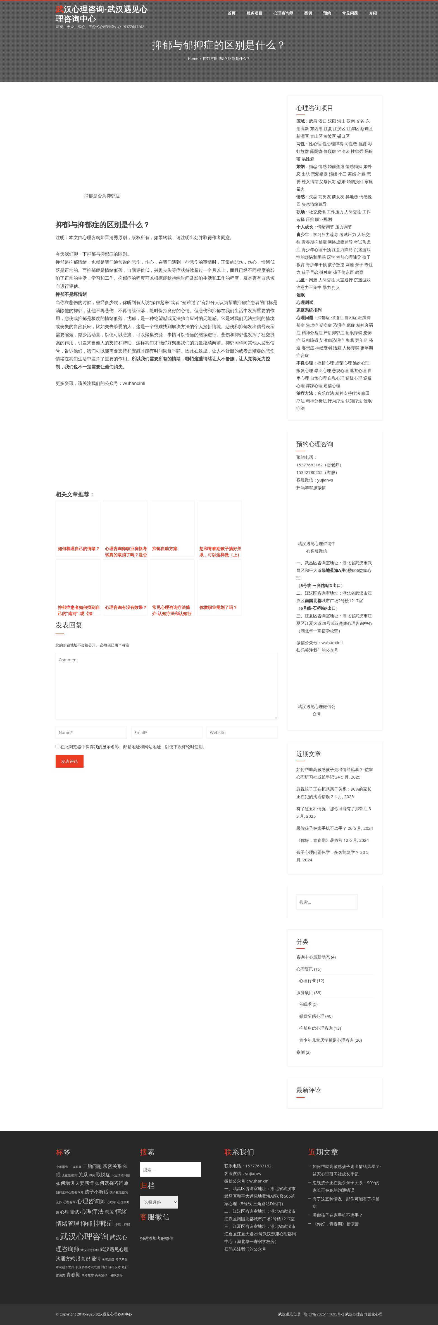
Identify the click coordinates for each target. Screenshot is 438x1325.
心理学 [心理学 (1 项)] (111, 1202)
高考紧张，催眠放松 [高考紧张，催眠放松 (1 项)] (109, 1275)
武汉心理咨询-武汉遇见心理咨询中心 (102, 14)
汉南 (351, 121)
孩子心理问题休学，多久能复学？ (327, 852)
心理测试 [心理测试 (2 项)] (69, 1212)
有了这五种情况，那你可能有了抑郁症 (332, 808)
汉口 (322, 121)
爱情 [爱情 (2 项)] (96, 1258)
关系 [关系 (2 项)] (83, 1174)
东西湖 (316, 128)
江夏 (328, 128)
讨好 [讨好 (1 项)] (104, 1267)
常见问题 (350, 13)
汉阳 (332, 121)
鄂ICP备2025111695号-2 (324, 1314)
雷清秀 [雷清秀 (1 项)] (60, 1275)
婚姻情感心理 (311, 1016)
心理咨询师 (283, 13)
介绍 (373, 13)
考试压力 (347, 234)
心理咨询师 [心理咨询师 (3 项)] (91, 1201)
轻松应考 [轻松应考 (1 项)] (114, 1267)
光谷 (360, 121)
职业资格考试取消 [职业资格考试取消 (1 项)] (87, 1267)
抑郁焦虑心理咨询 (316, 1028)
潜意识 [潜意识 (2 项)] (83, 1258)
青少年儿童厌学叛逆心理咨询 (326, 1040)
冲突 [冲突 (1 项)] (92, 1175)
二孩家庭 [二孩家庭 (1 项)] (75, 1167)
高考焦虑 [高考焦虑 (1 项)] (88, 1275)
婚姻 (333, 174)
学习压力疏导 (325, 234)
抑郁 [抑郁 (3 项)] (86, 1223)
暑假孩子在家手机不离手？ (321, 828)
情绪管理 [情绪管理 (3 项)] (67, 1223)
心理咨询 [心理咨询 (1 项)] (69, 1202)
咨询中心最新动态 (313, 957)
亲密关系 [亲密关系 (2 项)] (112, 1166)
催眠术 (305, 1004)
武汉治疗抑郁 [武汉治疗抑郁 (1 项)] (89, 1250)
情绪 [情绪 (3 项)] (121, 1211)
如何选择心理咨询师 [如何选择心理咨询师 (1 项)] (70, 1192)
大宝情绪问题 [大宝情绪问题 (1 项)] (120, 1175)
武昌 (313, 121)
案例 (308, 13)
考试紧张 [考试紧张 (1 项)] (121, 1259)
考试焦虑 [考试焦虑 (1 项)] (108, 1259)
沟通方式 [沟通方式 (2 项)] (65, 1258)
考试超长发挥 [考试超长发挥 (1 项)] (65, 1267)
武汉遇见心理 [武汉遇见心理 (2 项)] (114, 1249)
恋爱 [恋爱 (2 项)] (109, 1212)
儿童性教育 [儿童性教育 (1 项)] (69, 1175)
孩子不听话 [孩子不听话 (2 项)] (96, 1191)
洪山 (341, 121)
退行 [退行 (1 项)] (125, 1267)
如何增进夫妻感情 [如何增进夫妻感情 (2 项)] (75, 1183)
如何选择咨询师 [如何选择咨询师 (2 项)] (111, 1183)
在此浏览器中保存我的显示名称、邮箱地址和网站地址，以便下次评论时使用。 (133, 746)
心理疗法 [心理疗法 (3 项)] (92, 1211)
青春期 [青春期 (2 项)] (73, 1274)
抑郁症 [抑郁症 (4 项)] (103, 1223)
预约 (327, 13)
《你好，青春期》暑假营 (319, 840)
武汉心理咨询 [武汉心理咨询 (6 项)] (84, 1236)
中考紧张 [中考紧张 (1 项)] (62, 1167)
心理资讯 (304, 969)
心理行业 (307, 980)
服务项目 (254, 13)
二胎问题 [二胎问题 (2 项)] (92, 1166)
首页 (231, 13)
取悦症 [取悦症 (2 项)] (103, 1174)
